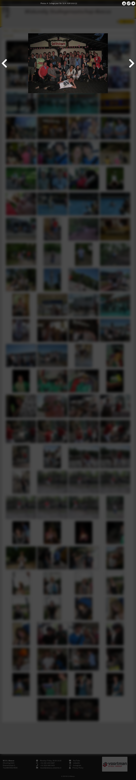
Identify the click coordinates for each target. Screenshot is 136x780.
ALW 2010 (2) (72, 3)
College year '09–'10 (57, 3)
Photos (43, 3)
